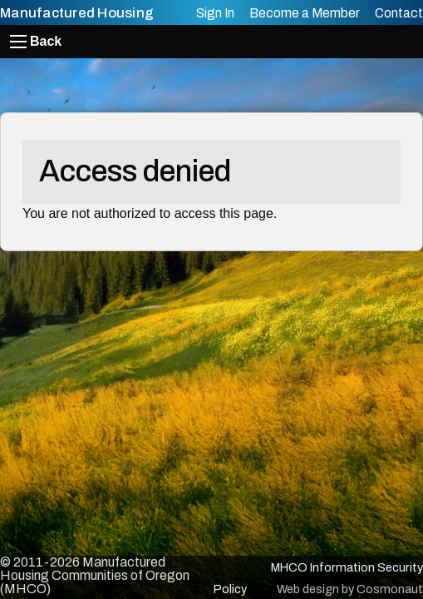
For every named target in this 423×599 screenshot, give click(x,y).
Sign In (215, 13)
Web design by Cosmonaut (350, 589)
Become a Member (304, 13)
